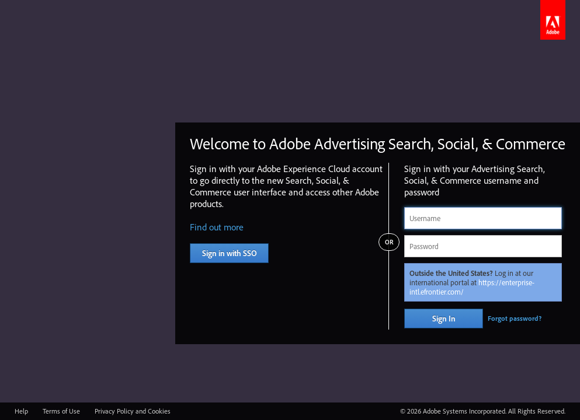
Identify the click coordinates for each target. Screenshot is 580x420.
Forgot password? (514, 318)
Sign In (444, 318)
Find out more (217, 227)
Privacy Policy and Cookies (133, 411)
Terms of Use (61, 411)
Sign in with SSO (229, 253)
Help (21, 411)
